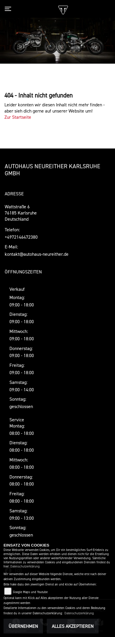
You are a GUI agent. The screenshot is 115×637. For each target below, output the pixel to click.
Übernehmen (23, 626)
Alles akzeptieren (73, 626)
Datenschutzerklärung (25, 566)
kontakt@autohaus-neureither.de (37, 254)
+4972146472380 (21, 237)
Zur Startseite (17, 117)
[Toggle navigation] (9, 9)
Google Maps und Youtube (30, 592)
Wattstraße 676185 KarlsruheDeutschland (21, 213)
